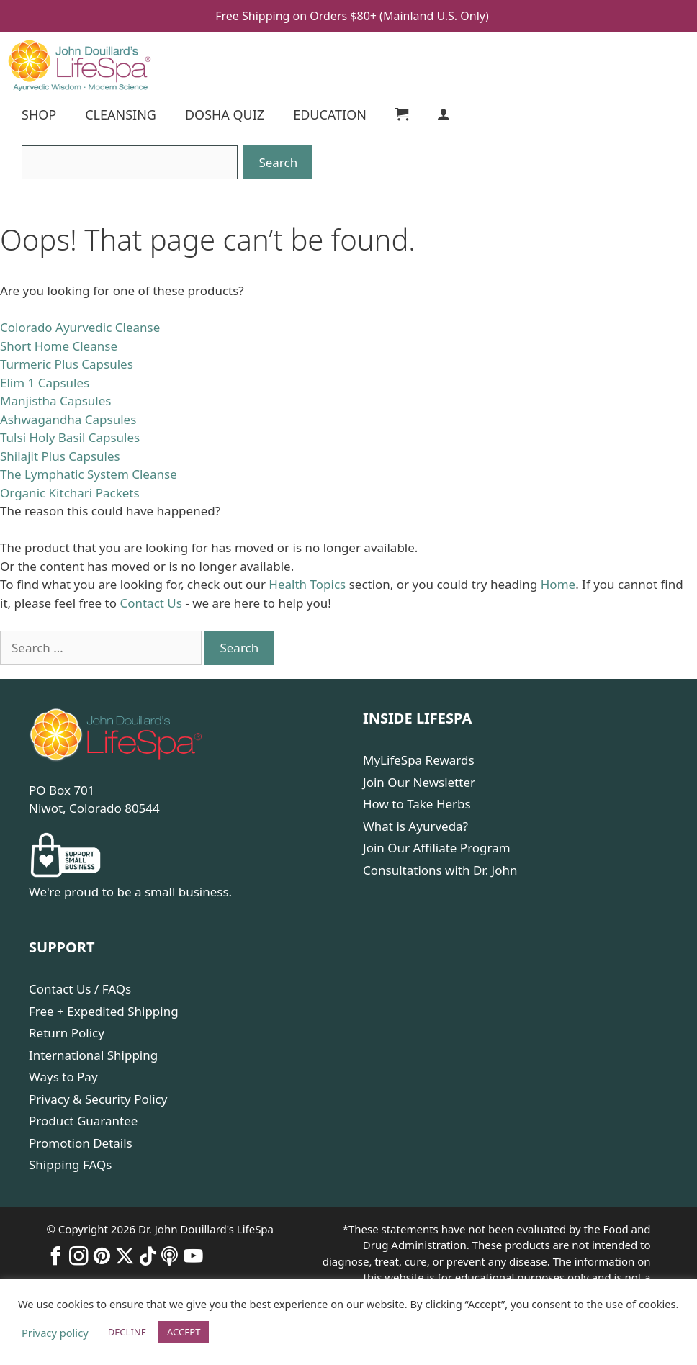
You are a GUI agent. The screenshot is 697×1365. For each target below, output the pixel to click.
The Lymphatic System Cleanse (88, 474)
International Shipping (93, 1055)
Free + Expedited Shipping (104, 1011)
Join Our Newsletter (419, 782)
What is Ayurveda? (415, 826)
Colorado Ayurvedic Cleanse (80, 327)
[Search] (130, 162)
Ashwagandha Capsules (68, 419)
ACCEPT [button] (184, 1331)
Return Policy (66, 1032)
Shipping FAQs (70, 1164)
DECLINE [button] (127, 1331)
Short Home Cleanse (58, 346)
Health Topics (307, 584)
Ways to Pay (63, 1076)
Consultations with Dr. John (440, 870)
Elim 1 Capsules (44, 382)
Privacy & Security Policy (98, 1099)
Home (558, 584)
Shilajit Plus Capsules (60, 456)
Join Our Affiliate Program (437, 847)
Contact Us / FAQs (80, 989)
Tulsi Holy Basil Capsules (70, 437)
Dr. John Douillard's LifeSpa (206, 1229)
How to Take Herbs (417, 804)
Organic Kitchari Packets (70, 493)
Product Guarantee (83, 1120)
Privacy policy (55, 1332)
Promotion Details (80, 1143)
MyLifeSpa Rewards (419, 760)
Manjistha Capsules (55, 400)
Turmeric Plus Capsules (66, 364)
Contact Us (151, 603)
